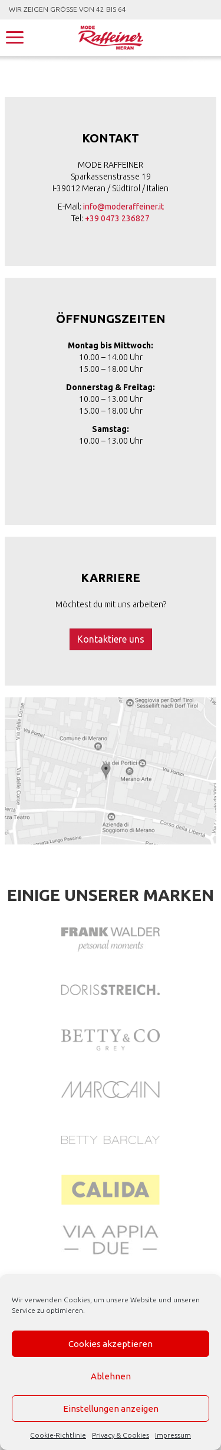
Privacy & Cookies (120, 1435)
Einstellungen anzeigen (111, 1409)
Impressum (173, 1435)
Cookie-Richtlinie (58, 1435)
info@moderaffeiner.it (123, 206)
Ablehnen (111, 1376)
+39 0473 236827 (117, 218)
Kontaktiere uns (110, 639)
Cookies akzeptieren (110, 1344)
